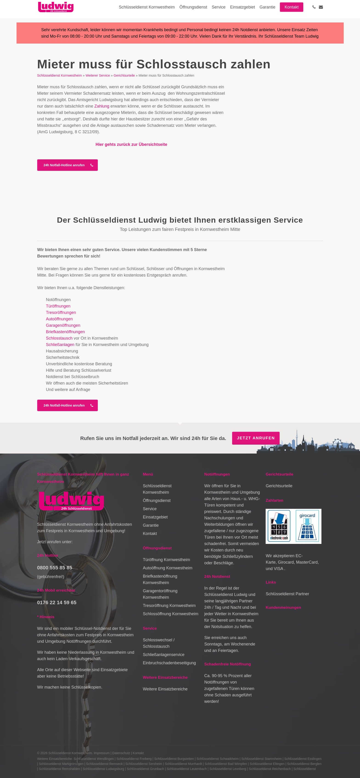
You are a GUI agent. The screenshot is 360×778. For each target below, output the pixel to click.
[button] (67, 165)
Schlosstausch (59, 338)
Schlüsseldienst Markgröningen (61, 764)
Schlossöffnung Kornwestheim (170, 614)
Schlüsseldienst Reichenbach (270, 769)
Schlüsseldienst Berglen (304, 764)
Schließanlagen (60, 344)
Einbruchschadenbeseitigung (169, 663)
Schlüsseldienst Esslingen (302, 759)
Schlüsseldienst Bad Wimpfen (226, 764)
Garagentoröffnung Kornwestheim (160, 594)
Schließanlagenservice (163, 654)
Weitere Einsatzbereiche (165, 689)
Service (150, 509)
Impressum (102, 753)
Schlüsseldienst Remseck (104, 764)
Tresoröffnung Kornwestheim (169, 605)
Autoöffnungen (59, 319)
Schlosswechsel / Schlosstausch (158, 643)
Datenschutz (121, 753)
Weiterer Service (98, 75)
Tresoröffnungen (61, 312)
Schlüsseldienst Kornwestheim (59, 75)
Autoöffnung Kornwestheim (167, 568)
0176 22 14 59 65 (56, 602)
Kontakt (150, 533)
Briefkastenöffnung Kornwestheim (160, 579)
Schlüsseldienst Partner (287, 594)
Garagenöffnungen (63, 325)
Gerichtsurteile (124, 75)
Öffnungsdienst (157, 500)
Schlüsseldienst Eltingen (267, 764)
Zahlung (101, 106)
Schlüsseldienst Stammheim (261, 759)
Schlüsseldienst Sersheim (143, 764)
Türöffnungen (58, 306)
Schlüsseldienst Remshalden (59, 769)
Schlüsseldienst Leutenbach (187, 769)
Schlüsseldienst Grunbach (145, 769)
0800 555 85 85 (54, 567)
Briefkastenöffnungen (65, 331)
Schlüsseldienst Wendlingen (94, 759)
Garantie (151, 525)
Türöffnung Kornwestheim (166, 559)
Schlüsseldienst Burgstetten (174, 759)
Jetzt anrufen (256, 438)
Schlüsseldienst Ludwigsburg (103, 769)
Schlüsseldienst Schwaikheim (218, 759)
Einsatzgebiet (155, 517)
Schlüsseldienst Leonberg (227, 769)
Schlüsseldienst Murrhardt (183, 764)
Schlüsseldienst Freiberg (134, 759)
